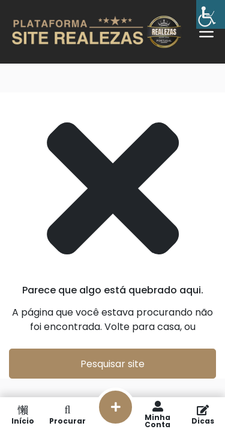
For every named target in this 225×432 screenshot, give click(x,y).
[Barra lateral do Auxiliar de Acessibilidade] (210, 14)
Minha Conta (157, 414)
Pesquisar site (112, 364)
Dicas (202, 414)
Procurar (67, 414)
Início (22, 414)
